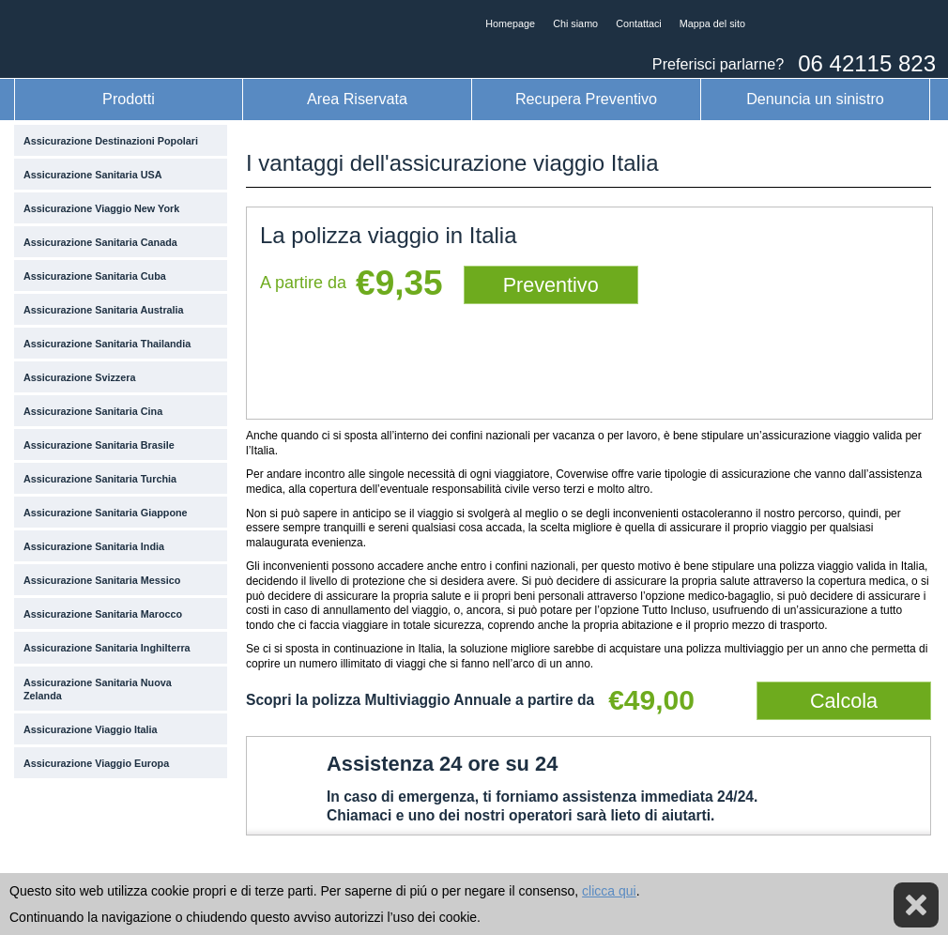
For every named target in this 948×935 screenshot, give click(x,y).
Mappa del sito (712, 23)
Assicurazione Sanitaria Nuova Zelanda (97, 689)
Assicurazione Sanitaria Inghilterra (107, 647)
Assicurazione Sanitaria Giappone (105, 512)
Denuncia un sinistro (815, 98)
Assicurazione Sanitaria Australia (103, 309)
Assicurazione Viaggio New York (101, 208)
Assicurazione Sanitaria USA (92, 174)
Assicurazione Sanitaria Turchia (99, 478)
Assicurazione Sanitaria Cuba (94, 276)
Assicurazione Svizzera (79, 377)
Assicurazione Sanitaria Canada (100, 242)
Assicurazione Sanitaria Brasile (99, 445)
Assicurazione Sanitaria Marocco (102, 614)
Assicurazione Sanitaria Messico (101, 580)
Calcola (844, 701)
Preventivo (551, 285)
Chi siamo (575, 23)
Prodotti (128, 98)
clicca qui (609, 890)
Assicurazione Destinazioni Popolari (110, 140)
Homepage (510, 23)
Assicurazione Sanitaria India (93, 546)
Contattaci (639, 23)
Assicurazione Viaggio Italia (90, 729)
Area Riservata (357, 98)
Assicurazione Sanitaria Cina (92, 411)
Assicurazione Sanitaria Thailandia (107, 343)
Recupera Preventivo (586, 98)
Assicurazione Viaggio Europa (96, 763)
